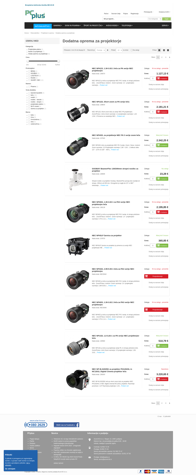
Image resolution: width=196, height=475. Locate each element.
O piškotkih (167, 416)
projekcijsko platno (37, 104)
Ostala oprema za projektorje (38, 54)
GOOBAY (34, 73)
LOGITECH (34, 76)
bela (32, 115)
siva (32, 122)
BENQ (33, 71)
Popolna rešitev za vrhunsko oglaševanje (67, 450)
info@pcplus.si (105, 457)
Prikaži (113, 50)
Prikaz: (154, 50)
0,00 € (167, 12)
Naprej (170, 57)
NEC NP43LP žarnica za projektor (107, 235)
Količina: (147, 78)
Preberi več (104, 85)
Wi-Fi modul (35, 106)
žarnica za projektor (37, 109)
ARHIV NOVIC (58, 463)
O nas (160, 416)
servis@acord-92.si (105, 459)
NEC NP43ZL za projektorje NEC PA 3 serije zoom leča (116, 135)
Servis (32, 448)
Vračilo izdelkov (35, 446)
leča (32, 95)
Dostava (32, 443)
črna (32, 117)
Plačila (32, 441)
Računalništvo (35, 33)
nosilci (33, 97)
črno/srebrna (35, 119)
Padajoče (108, 50)
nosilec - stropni (36, 102)
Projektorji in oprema (47, 33)
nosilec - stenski (36, 100)
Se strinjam (10, 469)
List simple (168, 50)
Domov (26, 33)
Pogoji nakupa (34, 439)
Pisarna (33, 86)
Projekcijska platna (34, 49)
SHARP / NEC (35, 80)
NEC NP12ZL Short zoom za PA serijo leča (110, 102)
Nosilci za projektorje (35, 51)
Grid (164, 50)
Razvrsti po (91, 50)
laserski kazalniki (36, 93)
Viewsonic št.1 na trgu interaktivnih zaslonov (68, 439)
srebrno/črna (35, 124)
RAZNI (33, 78)
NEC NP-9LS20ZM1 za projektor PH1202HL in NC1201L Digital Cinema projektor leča (112, 370)
